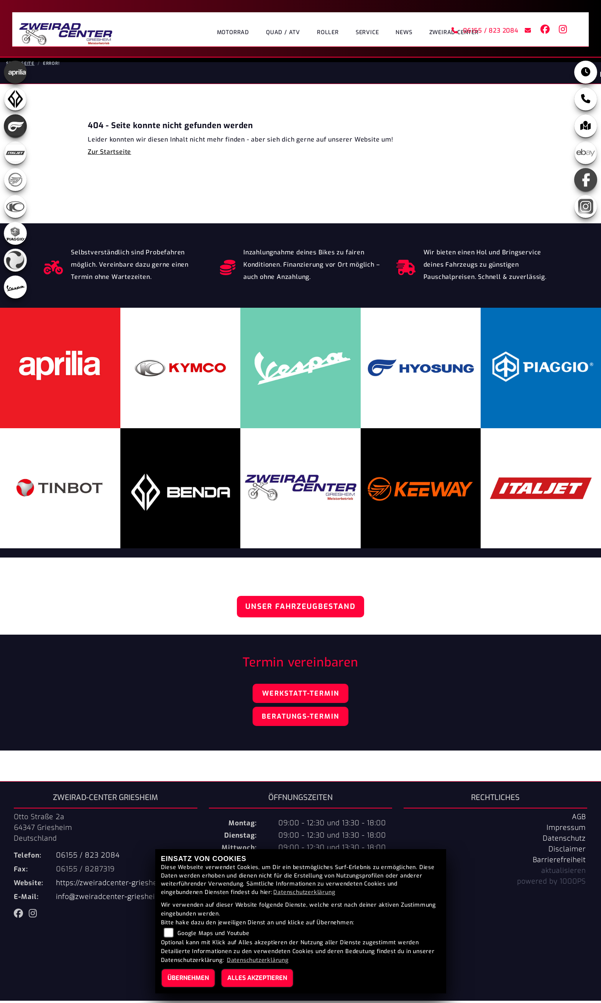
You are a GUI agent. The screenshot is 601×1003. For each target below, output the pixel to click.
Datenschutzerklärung (304, 892)
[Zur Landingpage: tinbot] (15, 262)
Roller (328, 32)
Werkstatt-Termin (300, 695)
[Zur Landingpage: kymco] (15, 208)
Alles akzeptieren (257, 978)
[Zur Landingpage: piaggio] (15, 235)
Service (367, 32)
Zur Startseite (109, 154)
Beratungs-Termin (300, 718)
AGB (579, 819)
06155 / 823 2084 (485, 30)
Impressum (566, 830)
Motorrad (233, 32)
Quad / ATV (283, 32)
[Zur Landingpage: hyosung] (15, 128)
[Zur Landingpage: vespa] (15, 289)
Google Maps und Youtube (213, 933)
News (404, 32)
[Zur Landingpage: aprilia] (15, 74)
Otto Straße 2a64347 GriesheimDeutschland (43, 830)
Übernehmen (188, 978)
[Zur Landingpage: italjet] (15, 155)
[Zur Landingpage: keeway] (15, 181)
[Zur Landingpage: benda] (15, 101)
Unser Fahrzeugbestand (300, 609)
